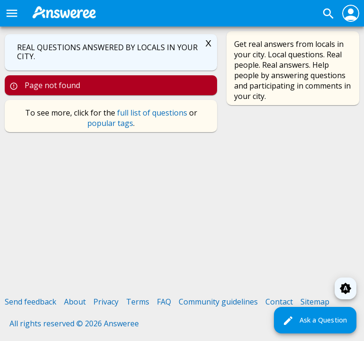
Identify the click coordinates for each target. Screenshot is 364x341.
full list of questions (152, 113)
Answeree (121, 323)
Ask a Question (314, 320)
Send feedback (30, 301)
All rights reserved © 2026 (56, 323)
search (328, 14)
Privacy (105, 301)
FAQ (164, 301)
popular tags (110, 123)
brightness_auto (345, 288)
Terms (137, 301)
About (75, 301)
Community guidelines (218, 301)
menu (12, 13)
